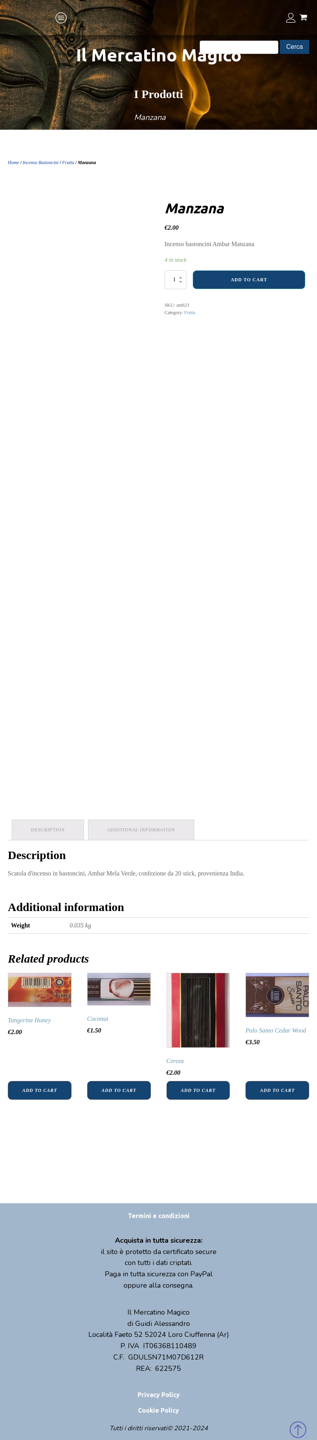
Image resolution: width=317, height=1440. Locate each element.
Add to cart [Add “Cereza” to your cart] (198, 1090)
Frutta (68, 162)
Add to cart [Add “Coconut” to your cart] (118, 1090)
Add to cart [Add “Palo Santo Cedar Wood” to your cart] (277, 1090)
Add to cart (249, 279)
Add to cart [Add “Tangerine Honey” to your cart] (39, 1090)
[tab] (48, 830)
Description (48, 830)
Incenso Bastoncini (41, 162)
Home (13, 162)
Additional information (141, 830)
